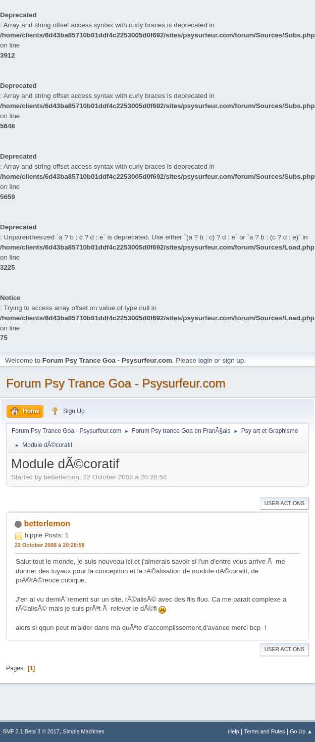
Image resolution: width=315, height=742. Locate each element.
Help (233, 731)
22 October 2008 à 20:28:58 (49, 545)
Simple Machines (83, 731)
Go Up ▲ (301, 731)
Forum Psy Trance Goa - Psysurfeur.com (116, 383)
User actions (284, 503)
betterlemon (47, 523)
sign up (233, 360)
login (205, 360)
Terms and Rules (264, 731)
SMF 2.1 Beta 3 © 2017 (31, 731)
